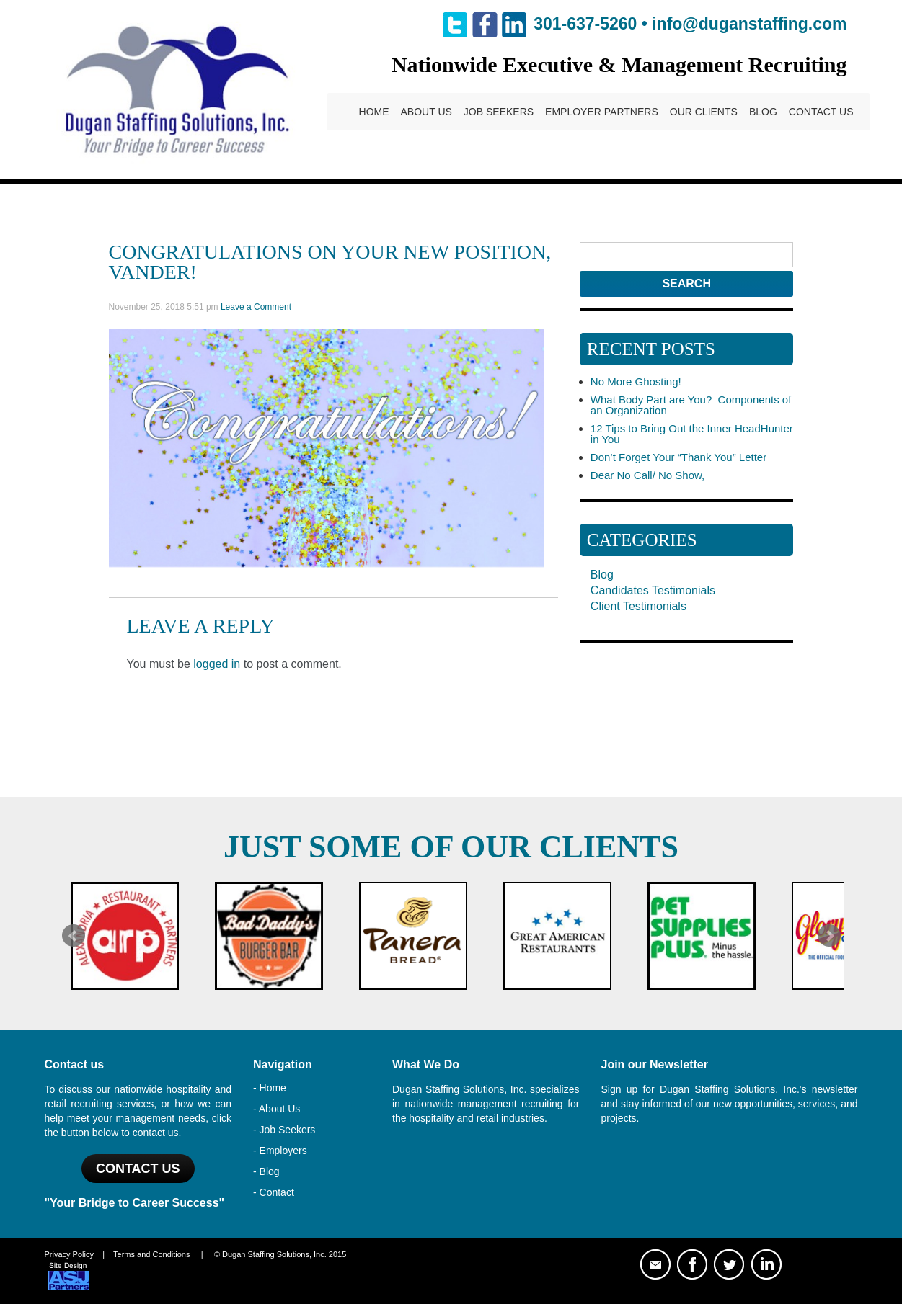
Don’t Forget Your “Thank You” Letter (678, 457)
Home (374, 111)
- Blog (266, 1171)
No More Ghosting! (636, 381)
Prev (73, 935)
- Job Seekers (284, 1129)
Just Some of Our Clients (451, 847)
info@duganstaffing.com (749, 23)
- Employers (280, 1150)
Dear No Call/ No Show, (647, 475)
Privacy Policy (69, 1254)
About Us (426, 111)
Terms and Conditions (151, 1254)
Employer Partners (601, 111)
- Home (269, 1088)
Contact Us (821, 111)
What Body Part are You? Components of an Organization (691, 404)
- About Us (276, 1109)
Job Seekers (499, 111)
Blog (763, 111)
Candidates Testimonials (653, 590)
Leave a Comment (256, 307)
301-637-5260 (585, 23)
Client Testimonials (638, 606)
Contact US (138, 1168)
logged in (216, 664)
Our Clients (704, 111)
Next (829, 935)
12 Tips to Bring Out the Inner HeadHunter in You (692, 433)
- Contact (273, 1192)
